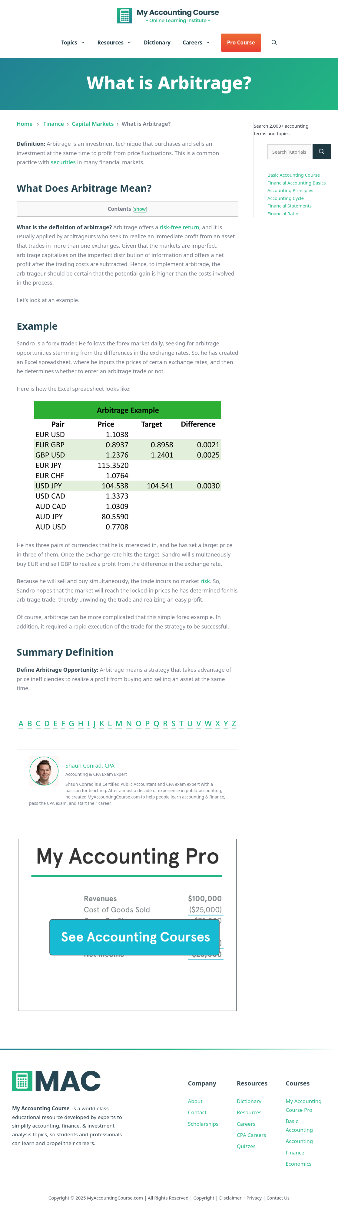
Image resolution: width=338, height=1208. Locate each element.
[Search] (322, 151)
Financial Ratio (282, 214)
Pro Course (241, 42)
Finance (53, 123)
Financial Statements (289, 206)
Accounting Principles (290, 190)
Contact (197, 1112)
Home (25, 123)
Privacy (254, 1198)
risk (205, 581)
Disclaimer (230, 1198)
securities (63, 162)
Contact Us (278, 1198)
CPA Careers (251, 1134)
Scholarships (203, 1123)
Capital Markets (93, 123)
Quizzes (246, 1146)
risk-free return (179, 227)
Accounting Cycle (285, 198)
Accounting (299, 1141)
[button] (274, 43)
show (140, 209)
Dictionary (157, 42)
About (195, 1101)
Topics (76, 43)
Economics (298, 1163)
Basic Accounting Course (293, 175)
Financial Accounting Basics (296, 183)
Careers (200, 43)
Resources (118, 43)
